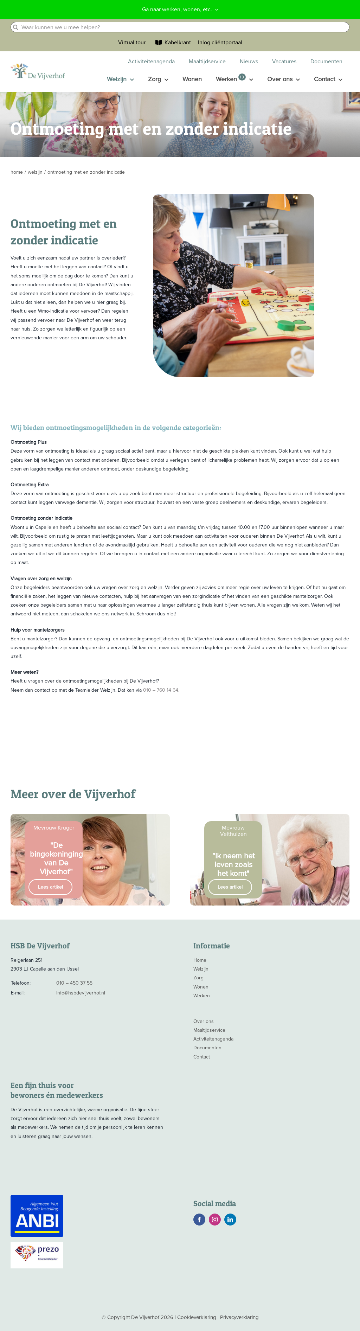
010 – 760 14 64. (161, 690)
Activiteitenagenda (213, 1039)
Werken (201, 995)
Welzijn (200, 969)
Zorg (198, 977)
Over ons (203, 1021)
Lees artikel (50, 887)
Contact (201, 1057)
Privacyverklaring (239, 1317)
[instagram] (215, 1220)
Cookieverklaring (196, 1317)
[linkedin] (230, 1220)
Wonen (200, 987)
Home (199, 960)
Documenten (207, 1047)
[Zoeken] (16, 27)
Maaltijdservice (209, 1030)
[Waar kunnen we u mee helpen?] (180, 27)
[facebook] (199, 1220)
